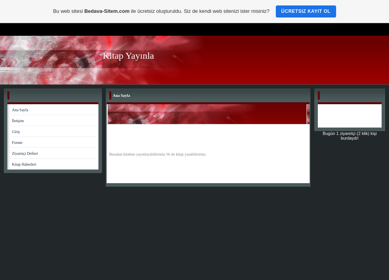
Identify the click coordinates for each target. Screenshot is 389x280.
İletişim (18, 121)
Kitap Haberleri (24, 164)
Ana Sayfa (20, 110)
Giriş (16, 132)
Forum (17, 142)
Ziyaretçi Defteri (25, 153)
